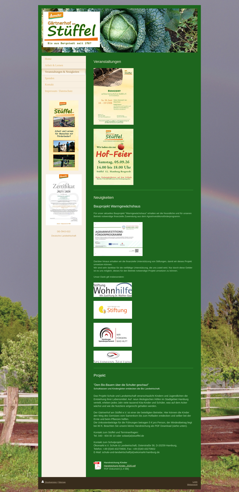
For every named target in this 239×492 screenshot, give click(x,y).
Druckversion (49, 482)
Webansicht (192, 484)
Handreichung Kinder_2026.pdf (120, 465)
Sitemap (62, 482)
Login (195, 482)
